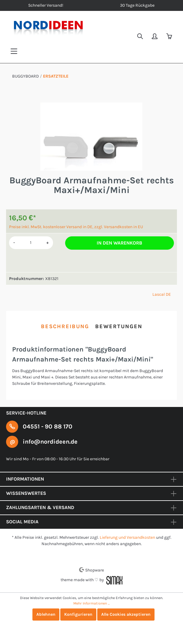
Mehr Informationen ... (91, 603)
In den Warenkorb (119, 243)
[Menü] (14, 51)
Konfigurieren (78, 614)
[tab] (65, 326)
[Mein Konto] (155, 37)
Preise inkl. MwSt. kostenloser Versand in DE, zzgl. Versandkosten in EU (76, 226)
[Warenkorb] (169, 37)
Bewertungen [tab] (118, 326)
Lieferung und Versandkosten (127, 537)
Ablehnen (45, 614)
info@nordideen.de (50, 441)
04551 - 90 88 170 (47, 426)
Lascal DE (161, 294)
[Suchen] (140, 37)
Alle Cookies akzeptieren (126, 614)
